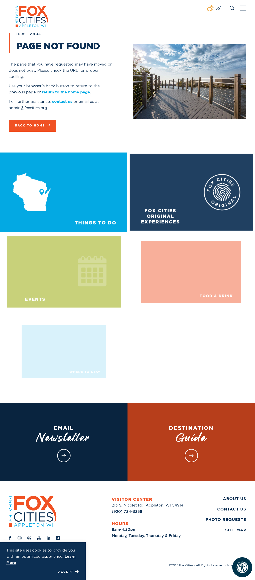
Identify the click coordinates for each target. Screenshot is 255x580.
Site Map (235, 530)
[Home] (33, 511)
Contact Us (231, 509)
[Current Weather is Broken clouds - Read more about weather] (215, 8)
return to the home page (66, 92)
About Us (234, 498)
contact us (62, 101)
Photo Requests (226, 519)
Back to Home (32, 125)
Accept (68, 572)
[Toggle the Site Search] (232, 7)
